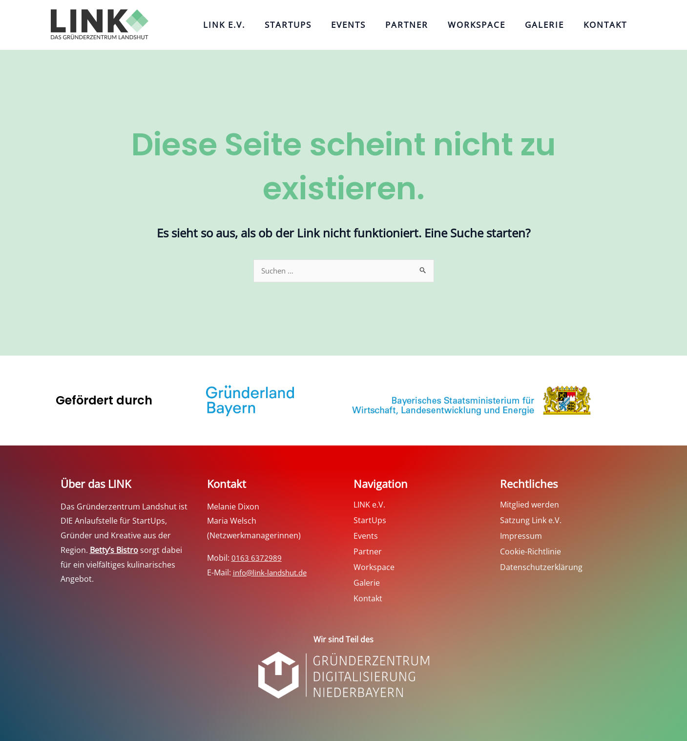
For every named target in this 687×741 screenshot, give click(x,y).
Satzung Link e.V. (531, 521)
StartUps (314, 24)
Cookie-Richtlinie (530, 552)
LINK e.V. (256, 24)
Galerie (551, 24)
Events (370, 24)
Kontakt (607, 24)
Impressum (521, 536)
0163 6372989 (256, 558)
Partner (423, 24)
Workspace (489, 24)
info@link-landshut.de (273, 573)
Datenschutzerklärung (541, 567)
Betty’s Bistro (114, 550)
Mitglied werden (529, 505)
